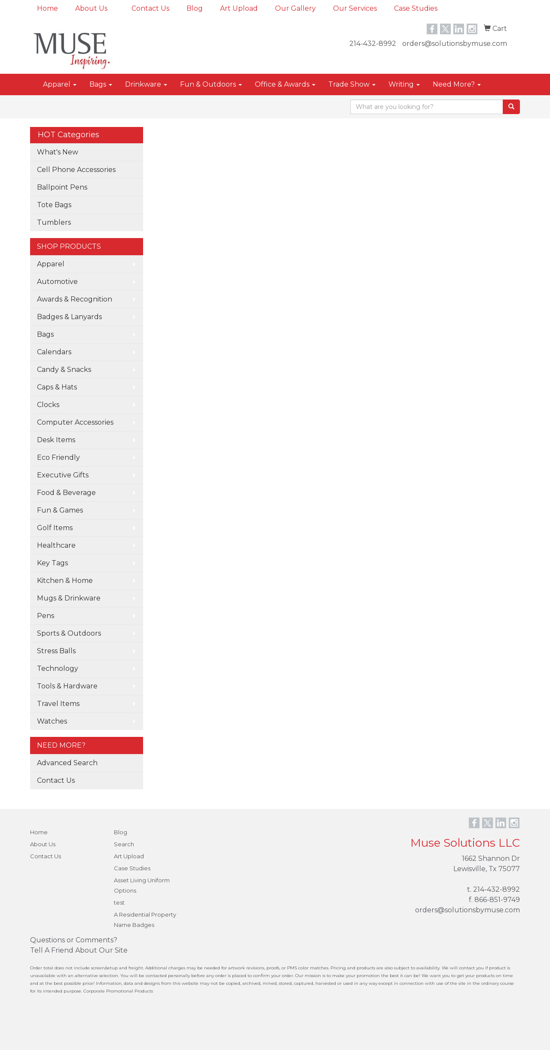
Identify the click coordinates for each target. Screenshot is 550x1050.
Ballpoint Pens (62, 187)
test (119, 902)
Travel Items (58, 704)
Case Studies (415, 8)
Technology (57, 668)
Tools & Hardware (67, 686)
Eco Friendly (58, 457)
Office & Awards (285, 84)
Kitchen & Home (65, 580)
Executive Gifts (63, 475)
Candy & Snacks (64, 369)
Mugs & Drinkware (69, 598)
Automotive (57, 282)
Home (47, 8)
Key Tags (52, 563)
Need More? (457, 84)
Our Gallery (295, 8)
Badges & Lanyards (69, 317)
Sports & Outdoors (69, 633)
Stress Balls (56, 651)
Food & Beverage (66, 493)
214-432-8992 (372, 43)
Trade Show (352, 84)
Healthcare (56, 545)
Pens (45, 616)
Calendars (54, 352)
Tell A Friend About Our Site (79, 950)
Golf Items (55, 528)
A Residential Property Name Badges (145, 919)
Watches (52, 721)
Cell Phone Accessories (76, 170)
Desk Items (56, 440)
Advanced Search (67, 763)
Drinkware (146, 84)
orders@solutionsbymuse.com (454, 43)
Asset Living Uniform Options (142, 885)
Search (124, 844)
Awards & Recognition (74, 299)
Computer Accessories (75, 422)
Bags (100, 84)
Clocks (48, 405)
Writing (404, 84)
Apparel (59, 84)
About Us (91, 8)
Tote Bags (54, 205)
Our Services (355, 8)
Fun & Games (60, 510)
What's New (57, 152)
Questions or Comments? (73, 940)
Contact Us (150, 8)
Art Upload (239, 8)
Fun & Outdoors (211, 84)
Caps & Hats (57, 387)
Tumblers (54, 222)
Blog (194, 8)
